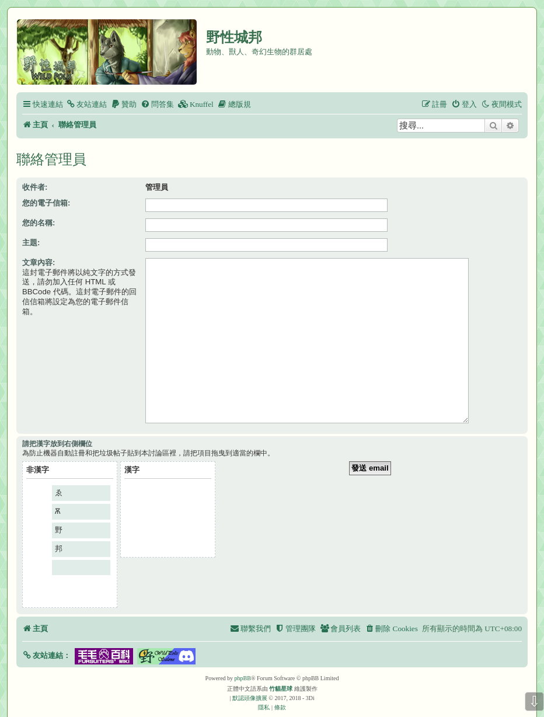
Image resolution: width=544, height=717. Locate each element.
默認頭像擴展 (249, 680)
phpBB (243, 660)
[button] (46, 637)
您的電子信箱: (46, 203)
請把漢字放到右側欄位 (57, 426)
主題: (31, 242)
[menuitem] (86, 104)
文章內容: (38, 262)
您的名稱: (38, 222)
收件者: (34, 187)
